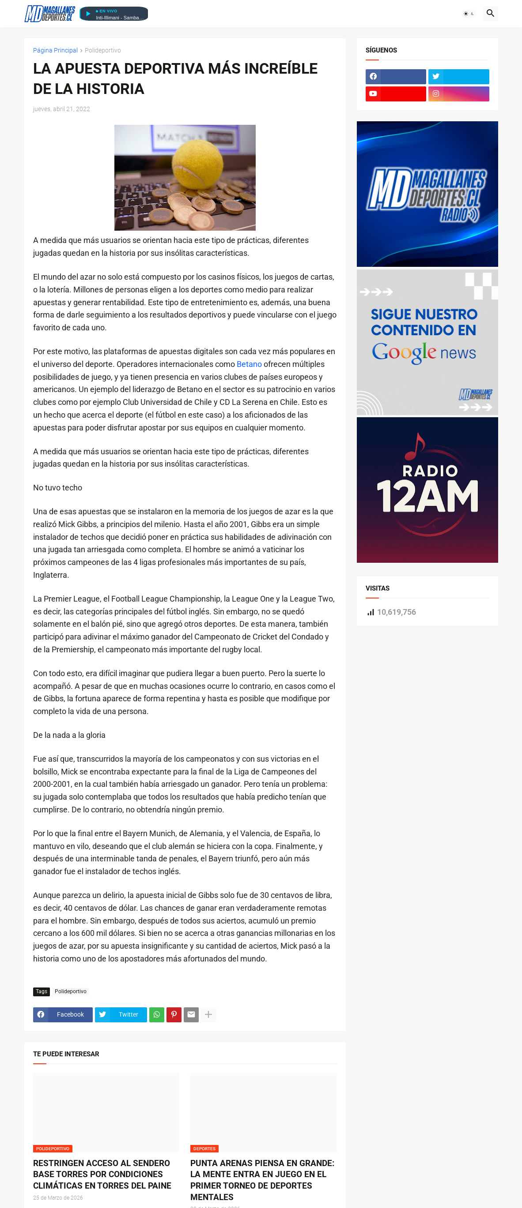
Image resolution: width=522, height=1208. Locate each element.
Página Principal (55, 50)
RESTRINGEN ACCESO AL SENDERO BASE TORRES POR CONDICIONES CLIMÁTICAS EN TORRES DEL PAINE (102, 1174)
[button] (469, 13)
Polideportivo (103, 50)
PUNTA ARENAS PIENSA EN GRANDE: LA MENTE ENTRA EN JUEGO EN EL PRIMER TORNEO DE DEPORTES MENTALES (262, 1180)
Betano (249, 364)
